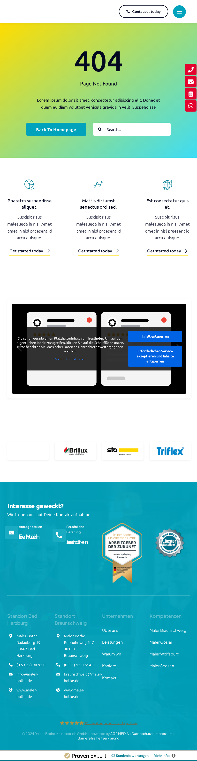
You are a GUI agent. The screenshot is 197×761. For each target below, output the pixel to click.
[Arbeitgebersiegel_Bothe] (122, 524)
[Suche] (99, 129)
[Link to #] (179, 11)
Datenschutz (142, 733)
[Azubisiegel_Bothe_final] (170, 524)
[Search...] (132, 129)
